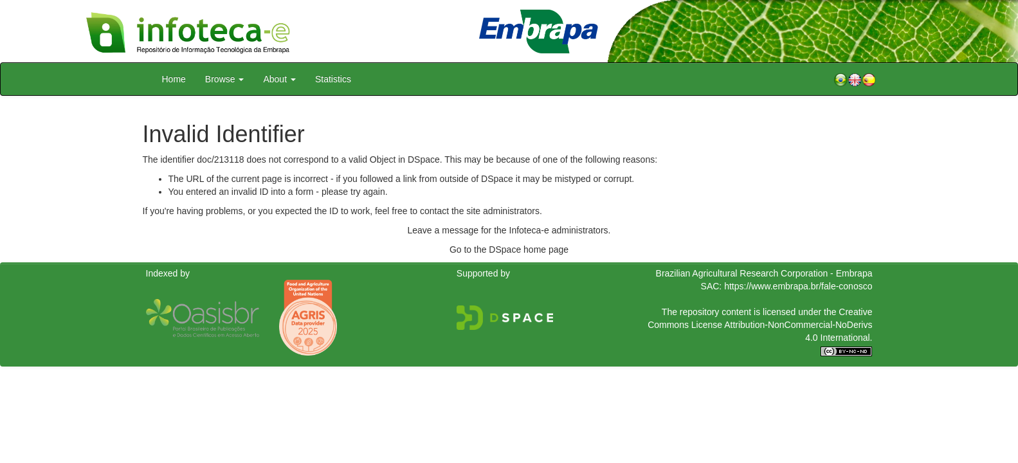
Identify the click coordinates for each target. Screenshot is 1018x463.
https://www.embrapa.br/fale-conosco (798, 286)
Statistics (333, 79)
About (279, 79)
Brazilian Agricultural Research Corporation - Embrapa (764, 273)
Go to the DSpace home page (509, 249)
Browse (224, 79)
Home (174, 79)
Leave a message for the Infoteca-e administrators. (509, 230)
